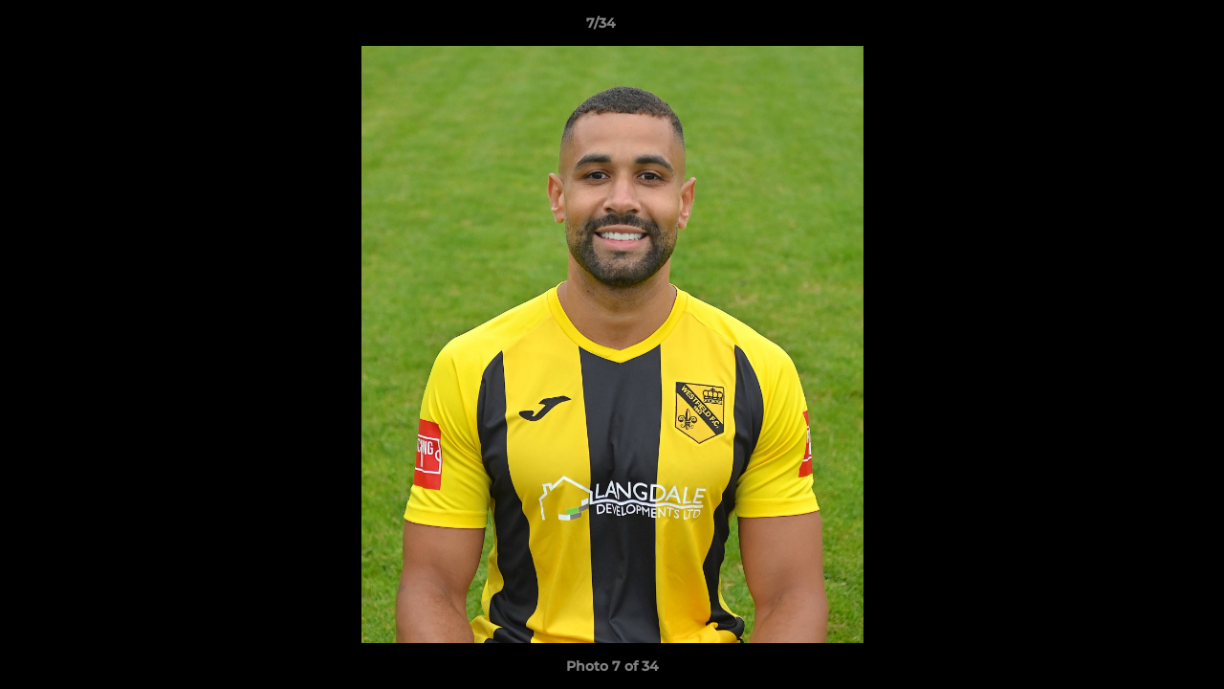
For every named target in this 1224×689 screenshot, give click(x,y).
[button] (1143, 27)
